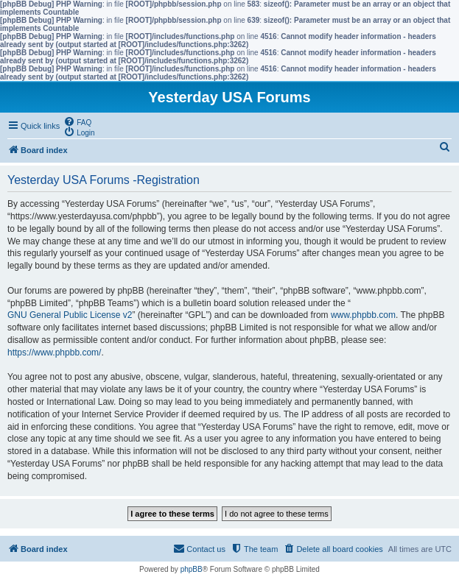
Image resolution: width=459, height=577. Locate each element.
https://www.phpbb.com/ (54, 352)
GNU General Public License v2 (69, 315)
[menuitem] (77, 121)
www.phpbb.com (363, 315)
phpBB (192, 569)
